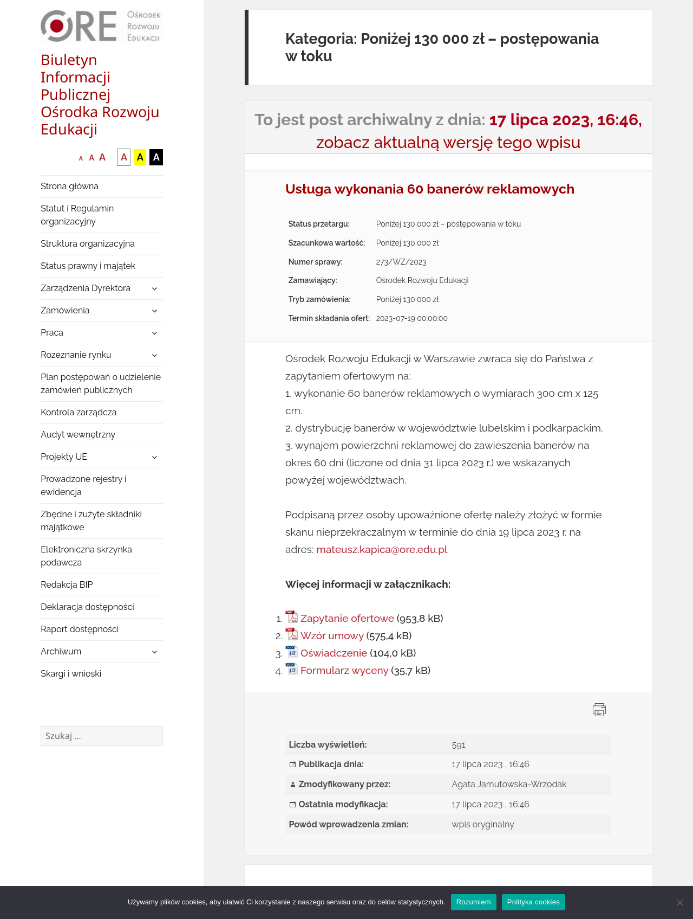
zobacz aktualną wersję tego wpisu (448, 142)
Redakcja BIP (67, 585)
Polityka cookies (533, 902)
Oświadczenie (333, 653)
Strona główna (70, 186)
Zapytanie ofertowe (347, 618)
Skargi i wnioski (71, 674)
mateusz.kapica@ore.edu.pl (381, 549)
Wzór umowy (332, 635)
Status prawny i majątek (88, 266)
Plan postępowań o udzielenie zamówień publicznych (101, 383)
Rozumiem (473, 902)
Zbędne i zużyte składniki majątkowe (91, 520)
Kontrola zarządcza (78, 412)
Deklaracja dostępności (87, 607)
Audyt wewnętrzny (78, 434)
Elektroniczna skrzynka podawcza (86, 556)
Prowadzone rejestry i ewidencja (83, 485)
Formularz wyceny (344, 670)
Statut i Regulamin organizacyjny (77, 215)
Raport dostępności (80, 629)
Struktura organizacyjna (88, 244)
